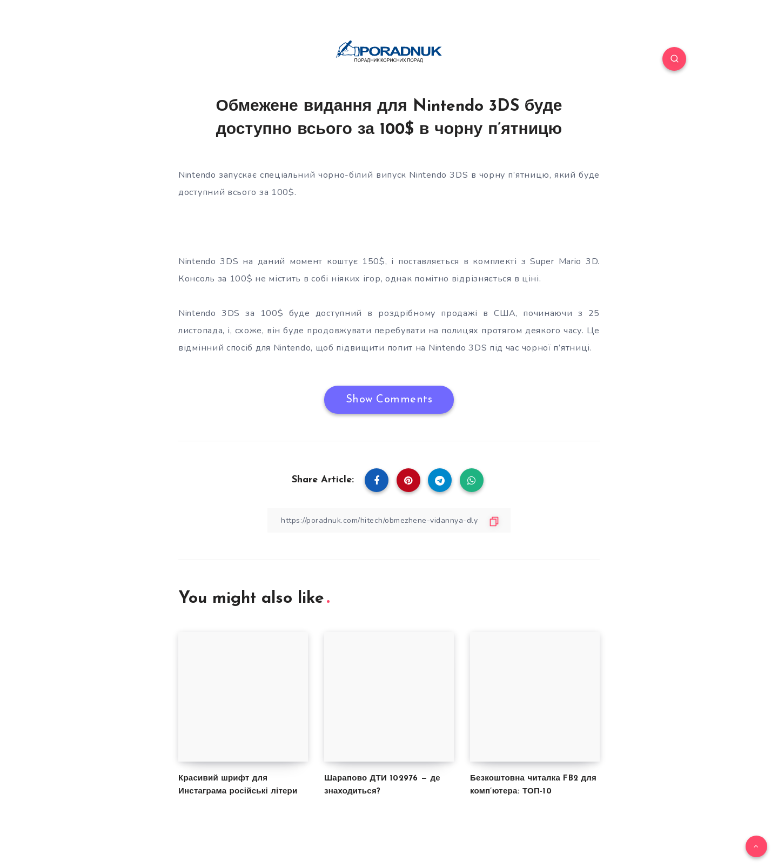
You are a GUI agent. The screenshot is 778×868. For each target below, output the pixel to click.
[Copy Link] (389, 520)
